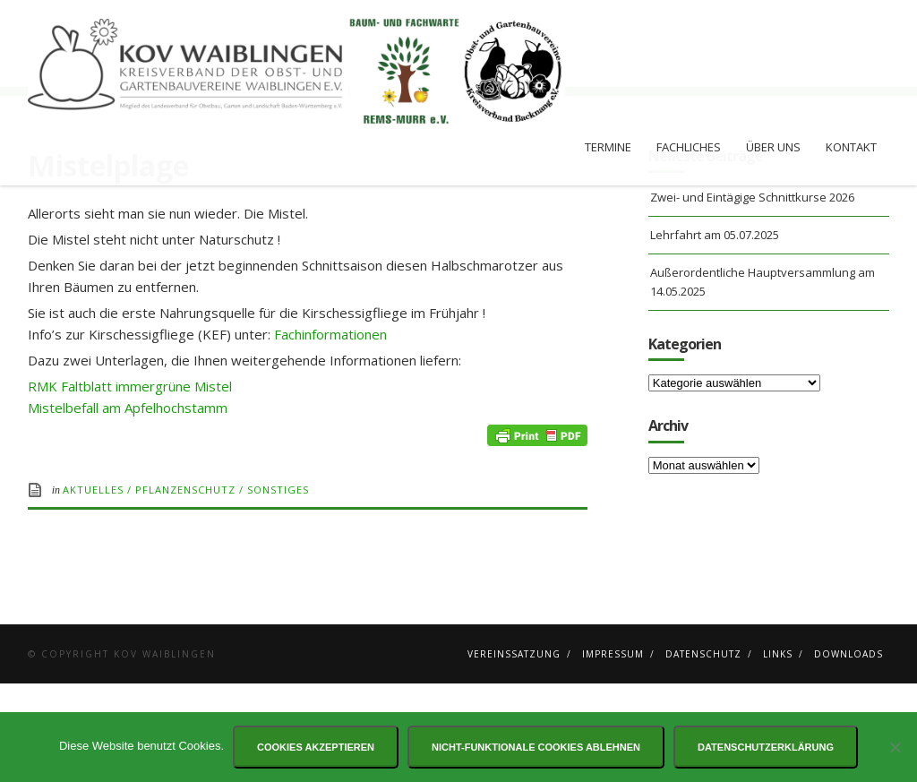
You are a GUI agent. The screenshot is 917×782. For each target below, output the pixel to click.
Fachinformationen (330, 433)
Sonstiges (278, 588)
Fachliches (688, 147)
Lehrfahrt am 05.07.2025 (714, 333)
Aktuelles (93, 588)
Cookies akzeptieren (315, 747)
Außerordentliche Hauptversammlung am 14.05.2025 (762, 380)
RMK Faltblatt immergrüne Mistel (130, 485)
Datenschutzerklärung (766, 747)
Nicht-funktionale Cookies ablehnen (536, 747)
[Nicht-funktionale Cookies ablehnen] (895, 747)
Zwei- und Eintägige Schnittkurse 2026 (752, 296)
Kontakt (851, 147)
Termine (608, 147)
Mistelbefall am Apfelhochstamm (127, 506)
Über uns (773, 147)
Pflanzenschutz (185, 588)
